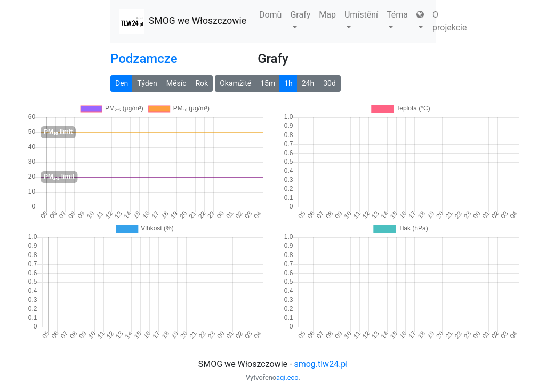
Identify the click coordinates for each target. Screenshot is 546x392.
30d (329, 83)
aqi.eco (287, 377)
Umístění (361, 19)
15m (267, 83)
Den (121, 83)
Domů (270, 15)
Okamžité (235, 83)
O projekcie (449, 21)
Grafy (300, 19)
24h (308, 83)
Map (327, 15)
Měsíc (176, 83)
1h (288, 83)
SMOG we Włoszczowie (182, 21)
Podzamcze (143, 58)
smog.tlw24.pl (321, 364)
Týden (147, 83)
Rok (201, 83)
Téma (397, 19)
